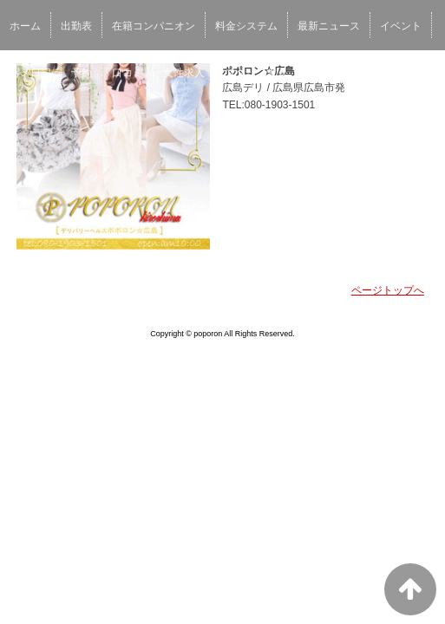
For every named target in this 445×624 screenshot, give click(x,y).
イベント (401, 26)
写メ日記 (30, 73)
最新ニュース (329, 26)
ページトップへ (387, 290)
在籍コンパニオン (153, 26)
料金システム (246, 26)
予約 (81, 73)
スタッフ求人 (256, 73)
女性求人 (184, 73)
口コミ (127, 73)
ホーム (25, 26)
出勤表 (76, 26)
